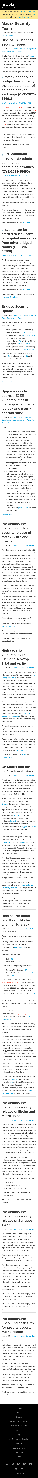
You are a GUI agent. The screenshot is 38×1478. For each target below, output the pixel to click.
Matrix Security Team (14, 51)
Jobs (19, 1457)
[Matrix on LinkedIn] (30, 1464)
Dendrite (16, 815)
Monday (31, 56)
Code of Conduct (19, 1430)
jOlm (11, 1082)
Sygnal (24, 827)
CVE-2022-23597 (22, 750)
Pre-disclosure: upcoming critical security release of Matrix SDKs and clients (16, 532)
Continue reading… (9, 382)
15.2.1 (18, 962)
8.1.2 (26, 356)
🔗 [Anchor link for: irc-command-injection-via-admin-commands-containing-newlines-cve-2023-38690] (3, 155)
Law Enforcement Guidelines (19, 1439)
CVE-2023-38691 (25, 103)
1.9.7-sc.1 (29, 973)
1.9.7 (25, 970)
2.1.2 (25, 347)
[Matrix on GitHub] (7, 1464)
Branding (19, 1417)
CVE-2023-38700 (25, 255)
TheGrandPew (7, 757)
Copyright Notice (19, 1473)
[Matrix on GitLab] (13, 1464)
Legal (19, 1435)
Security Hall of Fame (19, 1426)
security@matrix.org (11, 297)
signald (22, 842)
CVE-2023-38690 (25, 176)
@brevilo (14, 1079)
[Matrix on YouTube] (16, 1468)
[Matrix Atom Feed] (22, 1468)
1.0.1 (23, 330)
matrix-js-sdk (6, 1019)
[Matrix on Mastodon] (18, 1464)
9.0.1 (8, 356)
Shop (19, 1412)
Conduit (13, 821)
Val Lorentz (26, 223)
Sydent (33, 827)
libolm (29, 1016)
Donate (19, 1408)
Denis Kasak (6, 420)
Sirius (24, 754)
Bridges (15, 49)
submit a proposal (25, 17)
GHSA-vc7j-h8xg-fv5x (9, 103)
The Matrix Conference (28, 11)
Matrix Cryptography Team (21, 420)
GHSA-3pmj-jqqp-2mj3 (10, 176)
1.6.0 (12, 976)
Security (22, 49)
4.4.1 (19, 341)
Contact (19, 1443)
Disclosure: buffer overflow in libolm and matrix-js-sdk (16, 920)
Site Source (19, 1452)
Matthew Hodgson (27, 417)
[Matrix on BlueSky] (24, 1464)
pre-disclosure (23, 508)
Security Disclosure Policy (19, 1421)
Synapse (5, 804)
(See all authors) (7, 35)
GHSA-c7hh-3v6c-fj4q (9, 255)
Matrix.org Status (19, 1448)
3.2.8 (12, 959)
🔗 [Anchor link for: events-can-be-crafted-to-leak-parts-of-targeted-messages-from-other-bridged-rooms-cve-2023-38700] (3, 230)
